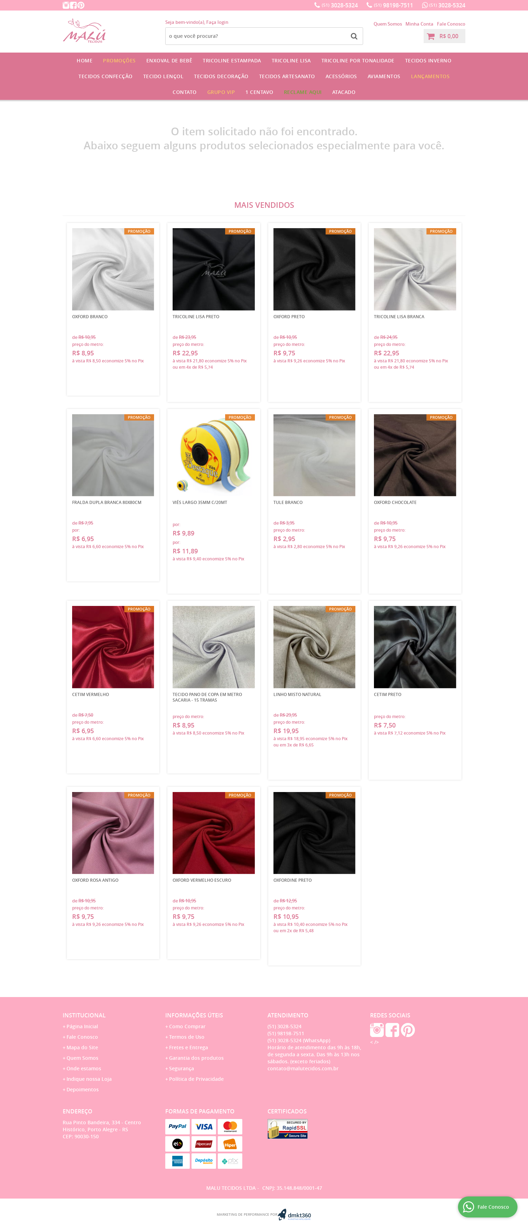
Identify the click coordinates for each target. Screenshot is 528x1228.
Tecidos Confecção (105, 76)
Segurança (181, 1068)
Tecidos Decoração (221, 76)
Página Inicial (82, 1026)
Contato (185, 92)
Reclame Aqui (303, 92)
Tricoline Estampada (232, 60)
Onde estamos (84, 1068)
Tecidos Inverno (428, 60)
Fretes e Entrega (188, 1047)
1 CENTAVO (259, 92)
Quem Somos (388, 24)
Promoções (119, 60)
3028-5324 (340, 5)
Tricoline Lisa (291, 60)
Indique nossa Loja (89, 1079)
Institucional (84, 1015)
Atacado (344, 92)
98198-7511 (393, 5)
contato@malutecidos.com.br (303, 1068)
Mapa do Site (82, 1047)
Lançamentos (430, 76)
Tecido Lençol (163, 76)
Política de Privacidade (196, 1079)
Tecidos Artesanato (287, 76)
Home (84, 60)
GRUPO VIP (221, 92)
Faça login (217, 22)
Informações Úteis (194, 1015)
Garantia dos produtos (196, 1058)
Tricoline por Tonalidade (358, 60)
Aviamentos (384, 76)
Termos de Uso (186, 1036)
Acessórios (341, 76)
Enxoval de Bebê (169, 60)
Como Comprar (187, 1026)
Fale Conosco (451, 24)
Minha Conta (419, 24)
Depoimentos (83, 1089)
